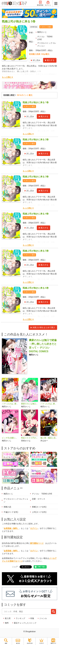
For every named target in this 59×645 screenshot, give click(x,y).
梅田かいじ (42, 32)
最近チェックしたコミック (25, 623)
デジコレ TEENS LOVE (45, 38)
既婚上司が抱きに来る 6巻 (36, 288)
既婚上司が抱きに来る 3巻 (36, 176)
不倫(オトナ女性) (11, 512)
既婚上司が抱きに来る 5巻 (36, 251)
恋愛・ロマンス (38, 499)
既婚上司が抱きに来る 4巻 (36, 213)
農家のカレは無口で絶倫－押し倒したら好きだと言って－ (29, 404)
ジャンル (43, 618)
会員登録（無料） (11, 528)
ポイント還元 (46, 27)
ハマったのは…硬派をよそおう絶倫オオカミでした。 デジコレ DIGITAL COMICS (10, 404)
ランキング (20, 618)
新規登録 (40, 3)
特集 (32, 618)
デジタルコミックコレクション (46, 44)
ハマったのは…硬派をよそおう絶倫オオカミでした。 (48, 404)
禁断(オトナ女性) (39, 507)
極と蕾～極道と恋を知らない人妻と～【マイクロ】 (48, 438)
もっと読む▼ (7, 77)
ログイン (48, 3)
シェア (15, 567)
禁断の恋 (7, 507)
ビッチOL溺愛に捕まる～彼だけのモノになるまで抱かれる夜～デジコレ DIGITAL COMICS (10, 438)
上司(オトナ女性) (39, 512)
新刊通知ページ (36, 543)
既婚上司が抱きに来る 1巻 (36, 102)
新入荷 (8, 618)
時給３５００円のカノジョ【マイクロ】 (29, 438)
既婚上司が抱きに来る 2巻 (36, 139)
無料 (7, 623)
